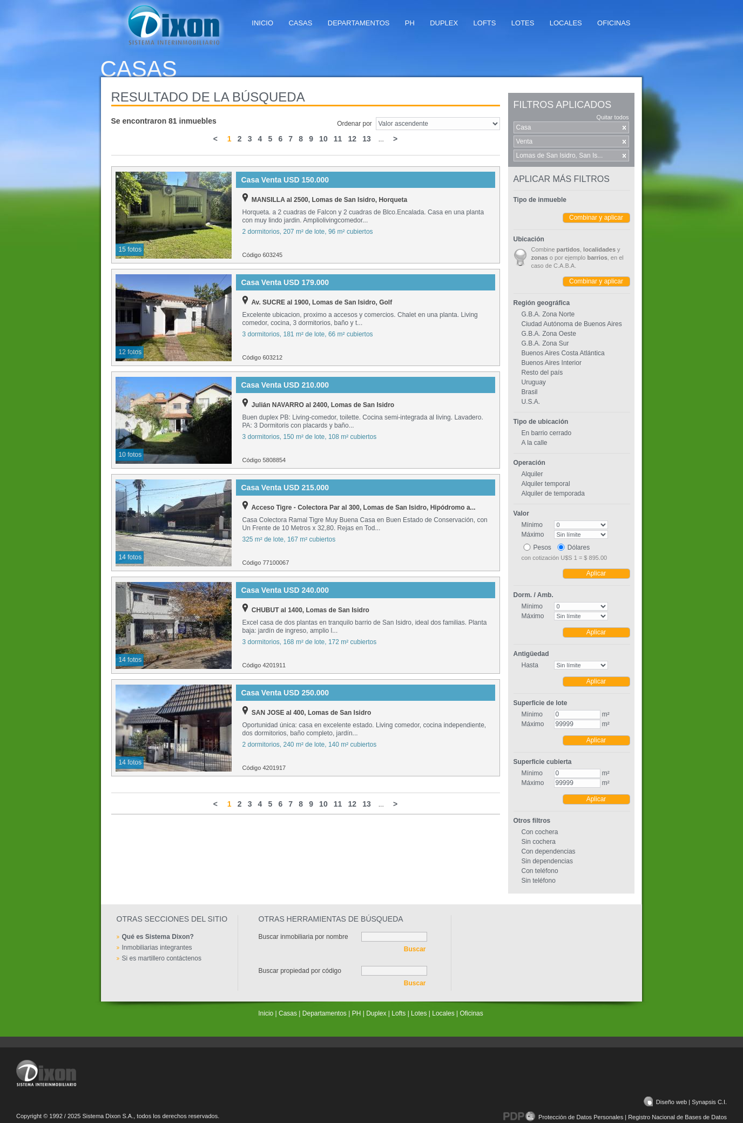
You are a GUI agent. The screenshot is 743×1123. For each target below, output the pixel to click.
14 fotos (130, 557)
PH (410, 23)
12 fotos (130, 352)
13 (366, 138)
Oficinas (613, 23)
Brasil (530, 392)
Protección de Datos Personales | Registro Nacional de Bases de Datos (615, 1117)
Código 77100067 (265, 562)
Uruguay (534, 382)
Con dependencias (549, 851)
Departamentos (359, 23)
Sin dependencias (547, 861)
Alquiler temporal (546, 484)
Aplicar (596, 573)
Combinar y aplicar (596, 217)
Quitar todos (613, 117)
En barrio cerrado (547, 433)
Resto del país (542, 372)
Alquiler (532, 474)
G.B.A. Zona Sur (545, 343)
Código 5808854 (264, 460)
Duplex (444, 23)
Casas (300, 23)
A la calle (535, 443)
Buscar (415, 949)
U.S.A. (531, 401)
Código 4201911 (264, 665)
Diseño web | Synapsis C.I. (685, 1102)
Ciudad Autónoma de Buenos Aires (572, 324)
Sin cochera (539, 841)
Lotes (523, 23)
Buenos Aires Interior (552, 363)
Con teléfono (540, 871)
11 (338, 138)
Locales (566, 23)
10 (323, 138)
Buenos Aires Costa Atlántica (563, 353)
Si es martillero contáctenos (161, 958)
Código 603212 (262, 357)
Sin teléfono (539, 880)
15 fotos (130, 249)
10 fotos (130, 454)
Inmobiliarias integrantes (157, 947)
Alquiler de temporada (553, 493)
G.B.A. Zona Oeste (549, 333)
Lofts (485, 23)
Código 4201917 (264, 768)
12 (352, 138)
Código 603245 (262, 255)
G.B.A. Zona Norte (548, 314)
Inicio (262, 23)
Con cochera (540, 832)
